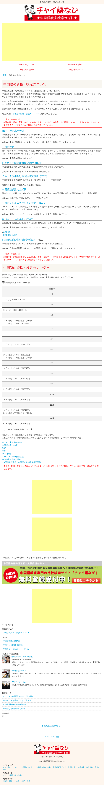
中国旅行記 (72, 767)
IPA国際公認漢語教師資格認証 (18, 239)
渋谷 (28, 781)
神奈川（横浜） (8, 781)
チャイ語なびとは (26, 64)
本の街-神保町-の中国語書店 (15, 704)
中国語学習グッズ (75, 69)
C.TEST (6, 219)
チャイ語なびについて (11, 767)
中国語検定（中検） (10, 445)
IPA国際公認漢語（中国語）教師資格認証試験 (21, 462)
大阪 (17, 781)
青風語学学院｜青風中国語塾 (22, 657)
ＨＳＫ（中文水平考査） (12, 442)
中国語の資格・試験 (43, 767)
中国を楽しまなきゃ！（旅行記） (17, 649)
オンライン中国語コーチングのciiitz (18, 696)
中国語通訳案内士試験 (14, 189)
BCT (4, 448)
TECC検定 (6, 454)
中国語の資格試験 (26, 69)
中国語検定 (8, 147)
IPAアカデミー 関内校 (19, 682)
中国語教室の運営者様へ (52, 726)
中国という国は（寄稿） (13, 645)
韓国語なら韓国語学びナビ (14, 708)
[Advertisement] (52, 42)
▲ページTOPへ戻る (52, 737)
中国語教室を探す (75, 64)
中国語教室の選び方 (11, 641)
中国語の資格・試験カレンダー (26, 114)
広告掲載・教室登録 (85, 767)
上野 (23, 781)
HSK (4, 775)
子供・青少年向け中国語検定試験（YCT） (25, 176)
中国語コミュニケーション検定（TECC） (25, 202)
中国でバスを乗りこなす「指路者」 (18, 700)
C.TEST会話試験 (23, 219)
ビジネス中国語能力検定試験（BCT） (22, 163)
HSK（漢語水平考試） (14, 130)
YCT (4, 451)
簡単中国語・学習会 (19, 671)
